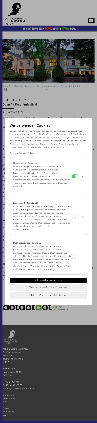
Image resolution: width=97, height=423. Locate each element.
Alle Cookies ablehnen (48, 295)
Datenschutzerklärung (23, 153)
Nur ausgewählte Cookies (48, 287)
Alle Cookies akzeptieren (48, 280)
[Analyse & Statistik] (75, 216)
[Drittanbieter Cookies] (75, 256)
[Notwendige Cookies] (75, 176)
